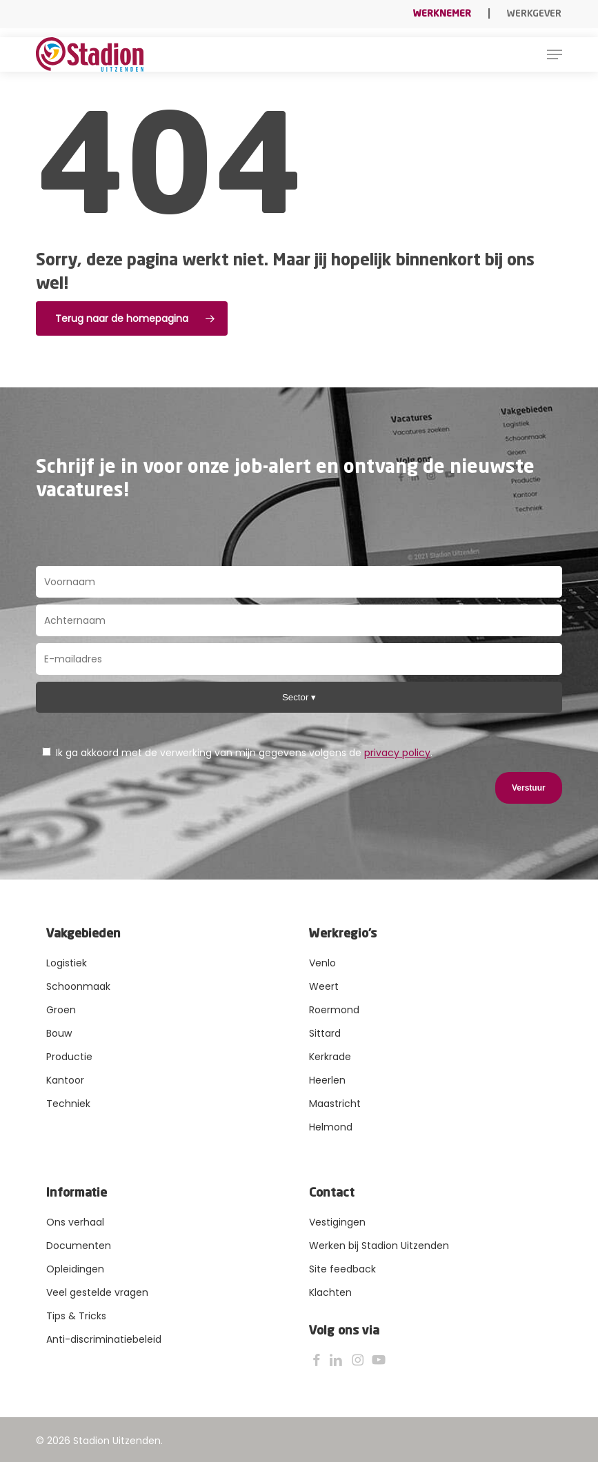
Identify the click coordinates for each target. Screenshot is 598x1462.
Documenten (78, 1245)
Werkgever (534, 14)
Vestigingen (337, 1222)
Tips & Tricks (76, 1316)
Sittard (325, 1033)
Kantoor (65, 1080)
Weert (324, 986)
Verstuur (529, 788)
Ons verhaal (75, 1222)
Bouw (59, 1033)
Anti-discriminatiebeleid (103, 1339)
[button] (554, 54)
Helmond (330, 1127)
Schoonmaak (78, 986)
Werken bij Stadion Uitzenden (379, 1245)
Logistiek (66, 963)
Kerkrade (330, 1057)
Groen (61, 1010)
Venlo (322, 963)
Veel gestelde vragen (97, 1292)
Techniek (68, 1103)
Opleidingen (75, 1269)
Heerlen (327, 1080)
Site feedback (342, 1269)
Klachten (330, 1292)
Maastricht (335, 1103)
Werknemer (442, 14)
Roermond (334, 1010)
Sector (296, 697)
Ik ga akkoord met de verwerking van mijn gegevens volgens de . (237, 753)
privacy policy (397, 753)
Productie (69, 1057)
